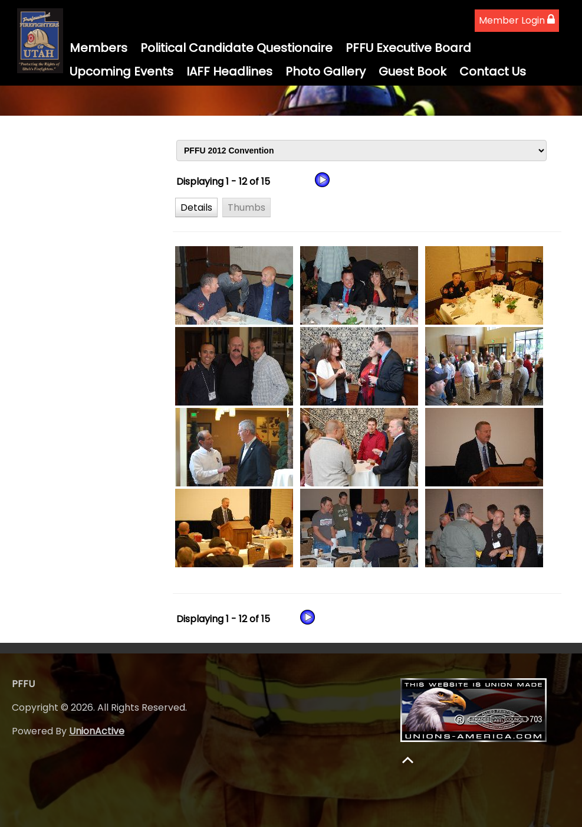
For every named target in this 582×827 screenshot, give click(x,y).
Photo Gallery (325, 71)
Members (98, 48)
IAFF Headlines (229, 71)
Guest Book (412, 71)
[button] (196, 207)
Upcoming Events (121, 71)
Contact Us (492, 71)
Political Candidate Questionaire (236, 48)
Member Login (517, 20)
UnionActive (96, 731)
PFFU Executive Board (408, 48)
